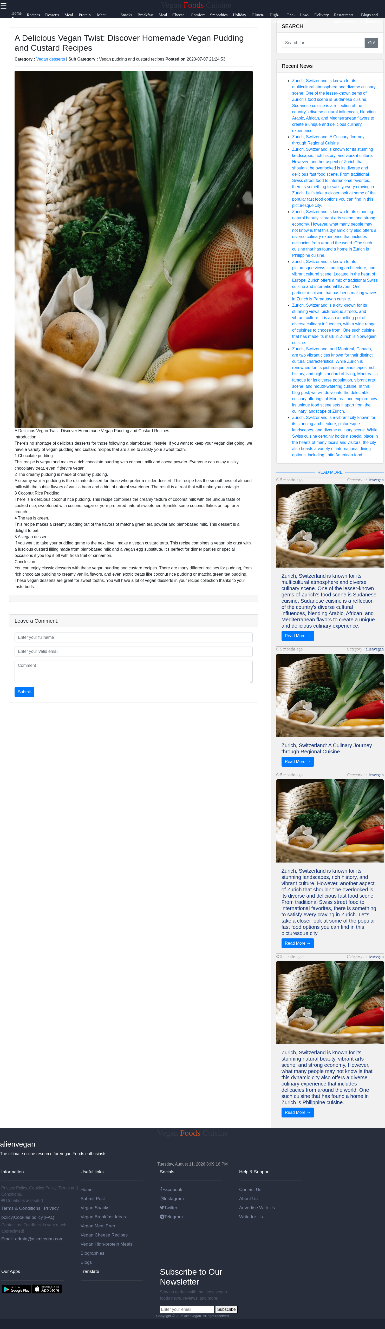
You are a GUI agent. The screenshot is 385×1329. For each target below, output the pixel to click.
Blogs (86, 1262)
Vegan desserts (50, 59)
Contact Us (250, 1189)
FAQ (49, 1217)
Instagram (172, 1198)
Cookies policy (28, 1217)
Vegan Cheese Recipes (104, 1235)
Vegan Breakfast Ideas (103, 1216)
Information (12, 1171)
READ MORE (330, 472)
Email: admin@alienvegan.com (32, 1238)
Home (87, 1189)
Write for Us (251, 1216)
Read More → (298, 636)
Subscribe (226, 1309)
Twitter (168, 1207)
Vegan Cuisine (196, 5)
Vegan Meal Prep (98, 1225)
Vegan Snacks (95, 1207)
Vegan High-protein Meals (106, 1244)
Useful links (92, 1171)
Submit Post (93, 1198)
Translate (90, 1271)
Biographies (93, 1253)
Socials (167, 1171)
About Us (248, 1198)
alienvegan (375, 480)
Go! (371, 43)
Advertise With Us (257, 1207)
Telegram (171, 1216)
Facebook (171, 1189)
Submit (24, 692)
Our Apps (10, 1271)
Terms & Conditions (21, 1208)
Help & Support (254, 1171)
